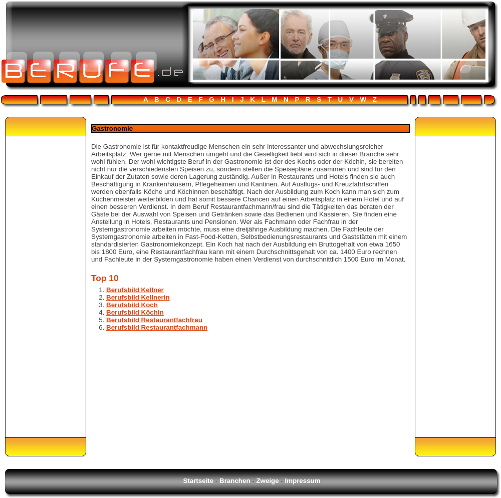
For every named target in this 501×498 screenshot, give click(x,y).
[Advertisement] (46, 286)
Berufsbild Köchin (135, 312)
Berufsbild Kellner (135, 290)
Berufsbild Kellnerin (138, 297)
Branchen (234, 480)
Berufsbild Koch (132, 305)
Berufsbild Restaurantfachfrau (154, 320)
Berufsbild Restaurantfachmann (156, 327)
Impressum (302, 480)
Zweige (267, 480)
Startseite (198, 480)
